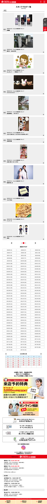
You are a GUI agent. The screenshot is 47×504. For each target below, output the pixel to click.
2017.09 (37, 341)
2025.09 (37, 255)
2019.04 (23, 325)
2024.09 (37, 266)
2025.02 (9, 263)
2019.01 (23, 328)
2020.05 (9, 314)
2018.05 (9, 336)
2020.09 (37, 309)
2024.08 (9, 269)
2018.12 (37, 328)
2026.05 (9, 250)
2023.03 (37, 282)
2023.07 (23, 279)
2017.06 (37, 344)
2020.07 (23, 312)
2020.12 (37, 306)
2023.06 (37, 279)
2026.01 (23, 252)
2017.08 (9, 344)
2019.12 (37, 317)
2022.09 (37, 288)
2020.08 (9, 312)
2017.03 (37, 347)
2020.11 (9, 309)
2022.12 (37, 285)
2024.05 (9, 271)
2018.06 (37, 333)
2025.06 (37, 258)
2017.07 (23, 344)
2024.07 (23, 269)
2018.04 (23, 336)
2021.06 (37, 301)
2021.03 (37, 304)
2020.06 (37, 312)
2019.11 (9, 320)
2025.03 (37, 261)
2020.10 (23, 309)
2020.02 (9, 317)
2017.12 (37, 339)
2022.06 (37, 290)
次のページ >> (35, 243)
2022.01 (23, 296)
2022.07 (23, 290)
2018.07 (23, 333)
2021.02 (9, 306)
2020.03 (37, 314)
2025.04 (23, 261)
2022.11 (9, 288)
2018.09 (37, 331)
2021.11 (9, 298)
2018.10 (23, 331)
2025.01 (23, 263)
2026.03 (37, 250)
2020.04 (23, 314)
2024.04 (23, 271)
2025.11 (9, 255)
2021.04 (23, 304)
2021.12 (37, 296)
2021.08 (9, 301)
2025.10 (23, 255)
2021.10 (23, 298)
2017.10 (23, 341)
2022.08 (9, 290)
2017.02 (9, 350)
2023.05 (9, 282)
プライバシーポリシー (10, 472)
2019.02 (9, 328)
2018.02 (9, 339)
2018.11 (9, 331)
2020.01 (23, 317)
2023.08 (9, 279)
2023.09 (37, 277)
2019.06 (37, 323)
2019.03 (37, 325)
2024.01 (23, 274)
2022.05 (9, 293)
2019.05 (9, 325)
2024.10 (23, 266)
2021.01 (23, 306)
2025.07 (23, 258)
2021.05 (9, 304)
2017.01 (23, 350)
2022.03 (37, 293)
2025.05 (9, 261)
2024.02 (9, 274)
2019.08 (9, 323)
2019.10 (23, 320)
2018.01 (23, 339)
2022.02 (9, 296)
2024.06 (37, 269)
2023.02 (9, 285)
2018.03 (37, 336)
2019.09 (37, 320)
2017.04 (23, 347)
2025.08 (9, 258)
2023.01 (23, 285)
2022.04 (23, 293)
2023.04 (23, 282)
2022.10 (23, 288)
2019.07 (23, 323)
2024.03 (37, 271)
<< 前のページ (11, 243)
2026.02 (9, 252)
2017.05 (9, 347)
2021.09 (37, 298)
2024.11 (9, 266)
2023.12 (37, 274)
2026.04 (23, 250)
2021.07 (23, 301)
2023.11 (9, 277)
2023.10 (23, 277)
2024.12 (37, 263)
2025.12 (37, 252)
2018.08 (9, 333)
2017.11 (9, 341)
